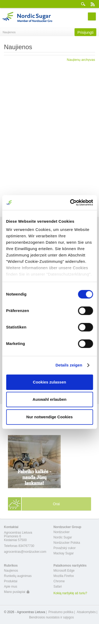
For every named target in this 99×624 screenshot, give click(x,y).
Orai (56, 504)
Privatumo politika (60, 612)
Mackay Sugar (64, 553)
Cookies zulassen (49, 382)
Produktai (10, 581)
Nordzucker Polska (67, 543)
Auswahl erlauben (49, 399)
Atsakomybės (86, 612)
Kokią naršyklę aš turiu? (70, 593)
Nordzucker (62, 532)
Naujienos (11, 570)
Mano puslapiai (14, 592)
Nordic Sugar (63, 537)
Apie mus (10, 586)
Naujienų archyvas (81, 59)
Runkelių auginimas (18, 576)
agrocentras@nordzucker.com (25, 552)
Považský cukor (65, 548)
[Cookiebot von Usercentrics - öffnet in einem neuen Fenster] (70, 202)
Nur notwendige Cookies (49, 417)
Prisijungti (85, 32)
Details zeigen (68, 365)
